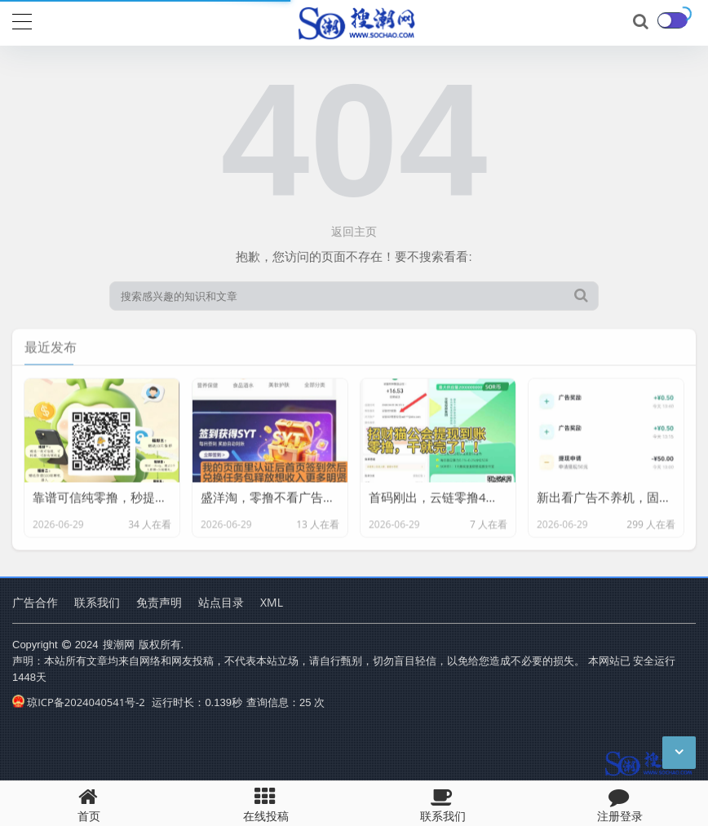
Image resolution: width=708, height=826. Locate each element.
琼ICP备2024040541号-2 (78, 702)
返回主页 (354, 231)
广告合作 (35, 602)
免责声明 (159, 602)
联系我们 (97, 602)
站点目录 (221, 602)
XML (271, 602)
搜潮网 (119, 644)
